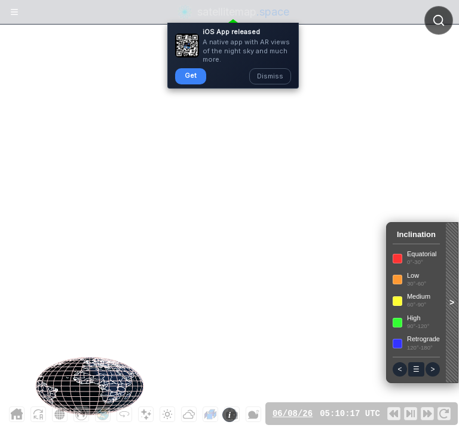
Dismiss (270, 76)
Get (191, 75)
